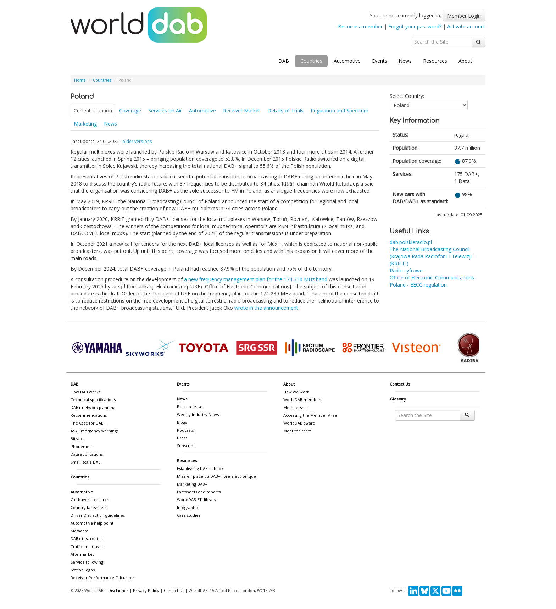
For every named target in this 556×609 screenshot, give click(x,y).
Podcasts (185, 430)
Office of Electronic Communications (432, 277)
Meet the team (297, 430)
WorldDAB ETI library (196, 499)
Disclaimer (118, 590)
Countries (311, 60)
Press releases (190, 406)
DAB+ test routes (86, 538)
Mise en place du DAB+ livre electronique (216, 476)
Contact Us (400, 384)
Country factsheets (88, 507)
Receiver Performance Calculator (102, 577)
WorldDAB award (299, 423)
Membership (295, 407)
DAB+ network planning (93, 407)
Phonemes (81, 446)
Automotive (347, 60)
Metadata (79, 530)
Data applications (87, 454)
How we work (296, 391)
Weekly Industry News (198, 414)
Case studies (188, 515)
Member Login (464, 15)
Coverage (130, 110)
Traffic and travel (87, 546)
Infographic (188, 507)
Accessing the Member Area (310, 415)
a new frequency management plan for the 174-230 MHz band (255, 279)
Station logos (83, 569)
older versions (137, 141)
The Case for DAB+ (88, 423)
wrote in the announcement (266, 307)
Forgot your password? (414, 26)
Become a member (360, 26)
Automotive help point (92, 523)
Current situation (93, 110)
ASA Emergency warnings (94, 430)
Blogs (182, 422)
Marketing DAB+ (192, 484)
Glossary (398, 399)
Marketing (85, 123)
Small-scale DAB (86, 462)
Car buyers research (90, 499)
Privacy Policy (146, 590)
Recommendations (89, 415)
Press (182, 438)
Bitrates (78, 438)
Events (379, 60)
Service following (87, 562)
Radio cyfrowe (406, 270)
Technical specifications (93, 399)
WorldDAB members (302, 399)
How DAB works (85, 391)
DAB (283, 60)
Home (80, 80)
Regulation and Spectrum (339, 110)
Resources (435, 60)
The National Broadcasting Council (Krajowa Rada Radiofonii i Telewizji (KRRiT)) (431, 256)
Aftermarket (82, 554)
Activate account (466, 26)
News (405, 60)
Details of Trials (285, 110)
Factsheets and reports (199, 491)
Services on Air (165, 110)
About (465, 60)
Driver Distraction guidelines (98, 515)
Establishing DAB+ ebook (200, 468)
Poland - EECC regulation (418, 284)
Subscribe (186, 445)
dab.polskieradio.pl (411, 242)
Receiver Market (241, 110)
